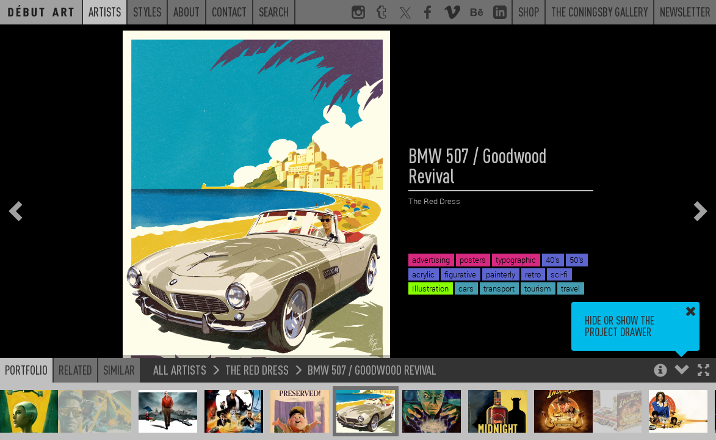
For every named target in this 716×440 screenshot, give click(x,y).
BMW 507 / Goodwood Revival (372, 369)
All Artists (179, 369)
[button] (703, 371)
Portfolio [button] (26, 370)
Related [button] (75, 370)
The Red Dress (257, 369)
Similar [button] (119, 370)
